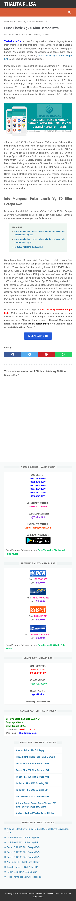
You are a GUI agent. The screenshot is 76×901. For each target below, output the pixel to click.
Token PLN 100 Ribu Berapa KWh (32, 776)
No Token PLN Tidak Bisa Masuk (32, 796)
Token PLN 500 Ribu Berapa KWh (32, 763)
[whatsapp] (63, 354)
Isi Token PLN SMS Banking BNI (28, 247)
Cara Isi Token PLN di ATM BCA (22, 867)
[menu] (6, 12)
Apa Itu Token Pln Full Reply (30, 750)
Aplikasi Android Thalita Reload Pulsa (35, 813)
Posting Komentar (42, 34)
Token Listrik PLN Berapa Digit (22, 872)
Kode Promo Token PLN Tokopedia (24, 877)
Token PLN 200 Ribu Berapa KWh (32, 770)
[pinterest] (46, 354)
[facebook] (12, 354)
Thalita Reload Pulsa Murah (34, 893)
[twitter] (29, 354)
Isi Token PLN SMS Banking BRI (32, 790)
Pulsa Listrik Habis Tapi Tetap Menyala (35, 757)
